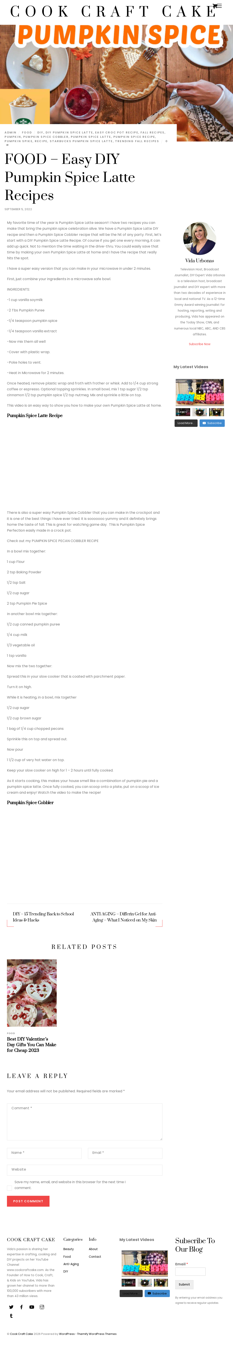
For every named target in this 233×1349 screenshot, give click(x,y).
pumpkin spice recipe (134, 137)
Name (18, 1152)
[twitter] (11, 1307)
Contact (95, 1257)
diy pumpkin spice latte (69, 132)
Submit (184, 1284)
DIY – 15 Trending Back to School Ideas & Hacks (43, 917)
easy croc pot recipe (116, 132)
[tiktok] (11, 1315)
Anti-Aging (71, 1264)
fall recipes (152, 132)
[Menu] (219, 6)
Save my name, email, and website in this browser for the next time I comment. (70, 1185)
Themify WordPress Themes (97, 1334)
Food (27, 132)
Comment (22, 1108)
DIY (65, 1271)
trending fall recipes (137, 141)
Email (98, 1152)
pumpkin (13, 137)
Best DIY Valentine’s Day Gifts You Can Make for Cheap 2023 (31, 1044)
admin (11, 132)
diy (40, 132)
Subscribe (212, 423)
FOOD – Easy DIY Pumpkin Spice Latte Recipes (70, 178)
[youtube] (31, 1307)
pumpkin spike (18, 141)
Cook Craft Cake (21, 1334)
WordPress (67, 1334)
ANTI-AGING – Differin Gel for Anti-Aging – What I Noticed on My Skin (124, 917)
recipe (41, 141)
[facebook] (21, 1307)
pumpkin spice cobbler (46, 137)
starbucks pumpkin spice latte (81, 141)
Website (19, 1169)
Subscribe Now (199, 344)
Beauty (68, 1249)
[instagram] (42, 1307)
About (93, 1249)
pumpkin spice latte (91, 137)
